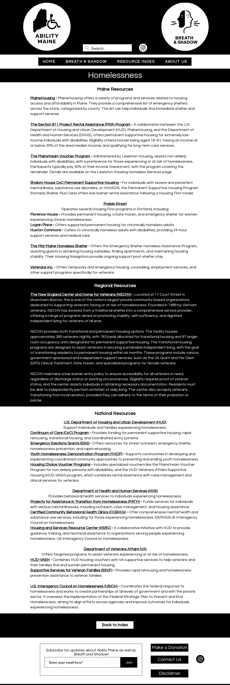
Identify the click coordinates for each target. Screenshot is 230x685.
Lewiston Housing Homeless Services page (134, 172)
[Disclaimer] (169, 673)
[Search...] (107, 48)
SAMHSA (162, 517)
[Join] (128, 662)
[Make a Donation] (169, 648)
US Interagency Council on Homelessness (92, 539)
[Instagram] (143, 48)
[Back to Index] (115, 625)
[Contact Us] (169, 660)
